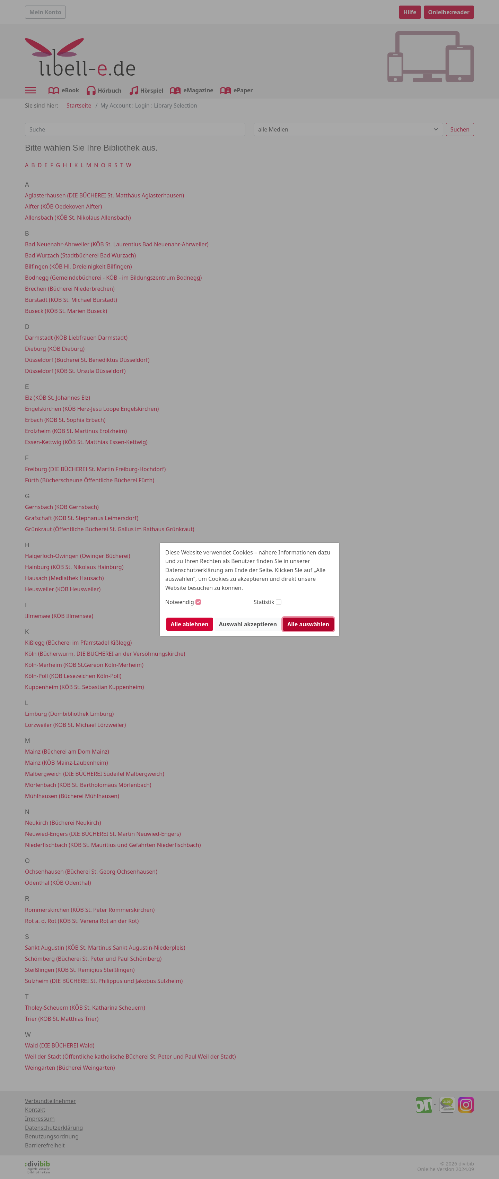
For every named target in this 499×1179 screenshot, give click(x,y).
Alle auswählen (308, 624)
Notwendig (179, 602)
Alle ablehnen (190, 624)
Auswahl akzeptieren (248, 624)
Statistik (264, 602)
